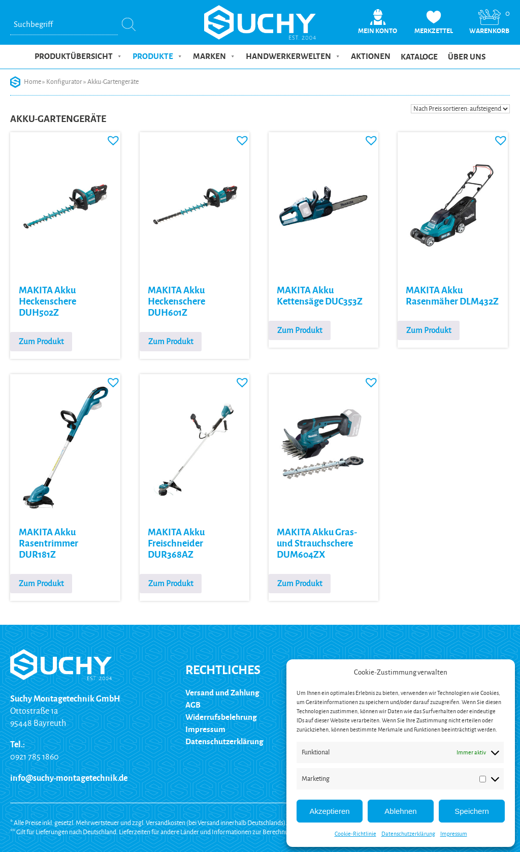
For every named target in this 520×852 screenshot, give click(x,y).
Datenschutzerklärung (408, 834)
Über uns (466, 57)
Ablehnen (400, 811)
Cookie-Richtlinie (355, 834)
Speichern (471, 811)
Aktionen (371, 56)
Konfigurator (64, 81)
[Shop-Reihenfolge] (460, 108)
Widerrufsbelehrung (221, 717)
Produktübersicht (78, 56)
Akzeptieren (329, 811)
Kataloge (419, 57)
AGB (193, 705)
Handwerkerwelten (293, 56)
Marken (214, 56)
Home (32, 81)
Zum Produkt (41, 341)
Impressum (453, 834)
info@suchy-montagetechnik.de (68, 778)
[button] (110, 137)
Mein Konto (377, 31)
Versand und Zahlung (222, 692)
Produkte (158, 56)
